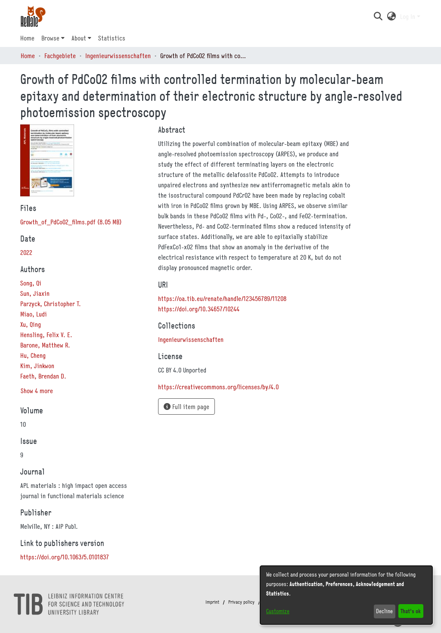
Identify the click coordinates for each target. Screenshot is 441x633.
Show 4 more (37, 390)
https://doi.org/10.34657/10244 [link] (198, 309)
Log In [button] (408, 16)
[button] (378, 16)
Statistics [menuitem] (111, 38)
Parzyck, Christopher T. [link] (50, 303)
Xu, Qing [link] (30, 324)
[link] (70, 222)
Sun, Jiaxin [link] (35, 293)
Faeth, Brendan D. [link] (43, 376)
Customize (277, 611)
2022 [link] (26, 252)
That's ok (411, 610)
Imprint (212, 602)
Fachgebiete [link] (60, 55)
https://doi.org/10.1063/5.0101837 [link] (64, 557)
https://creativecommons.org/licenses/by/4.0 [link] (218, 387)
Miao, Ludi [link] (33, 314)
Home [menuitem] (27, 38)
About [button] (78, 38)
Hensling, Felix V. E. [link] (46, 334)
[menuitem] (53, 38)
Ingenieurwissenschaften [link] (118, 55)
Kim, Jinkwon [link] (37, 365)
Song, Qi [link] (30, 283)
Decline (384, 611)
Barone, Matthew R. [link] (45, 345)
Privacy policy (241, 602)
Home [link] (28, 55)
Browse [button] (50, 38)
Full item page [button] (186, 406)
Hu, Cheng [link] (33, 355)
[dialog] (346, 595)
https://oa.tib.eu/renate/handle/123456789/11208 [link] (222, 298)
